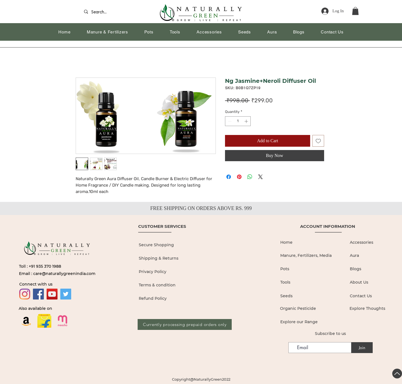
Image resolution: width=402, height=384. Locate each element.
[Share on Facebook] (228, 176)
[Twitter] (65, 294)
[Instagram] (24, 294)
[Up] (397, 373)
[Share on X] (260, 176)
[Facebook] (38, 294)
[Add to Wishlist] (318, 141)
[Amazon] (26, 321)
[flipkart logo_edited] (44, 321)
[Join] (362, 347)
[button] (355, 11)
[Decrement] (229, 121)
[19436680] (63, 321)
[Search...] (101, 12)
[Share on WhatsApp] (250, 176)
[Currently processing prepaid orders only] (185, 324)
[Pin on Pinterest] (239, 176)
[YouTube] (52, 294)
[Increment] (246, 121)
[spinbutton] (238, 121)
